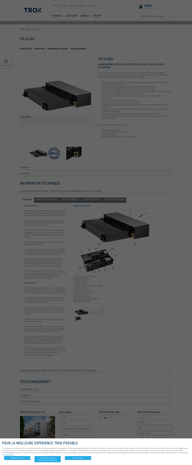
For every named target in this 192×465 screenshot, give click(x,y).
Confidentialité (7, 455)
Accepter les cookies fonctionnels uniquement (47, 459)
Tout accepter (78, 458)
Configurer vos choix (17, 458)
